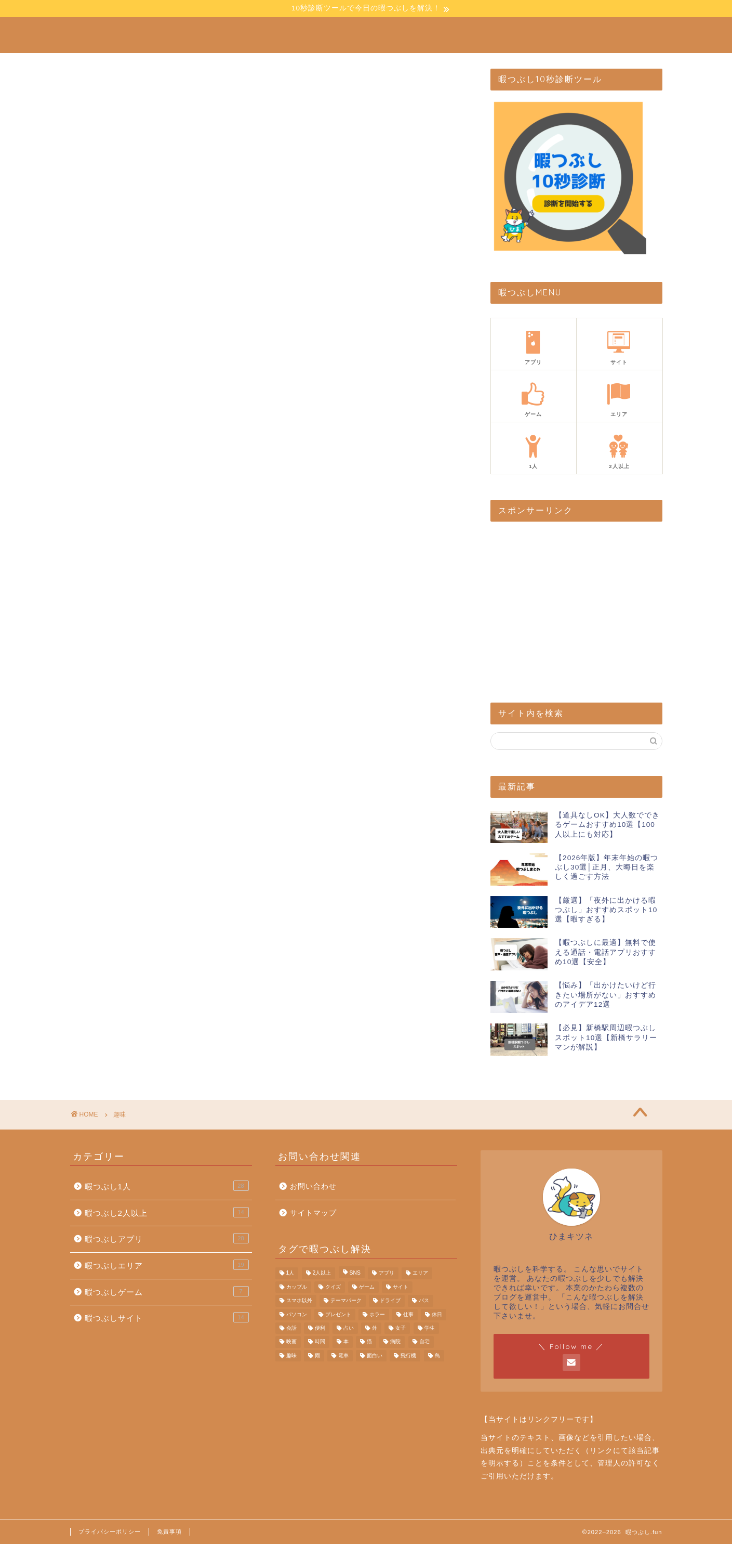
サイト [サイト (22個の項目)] (400, 1287)
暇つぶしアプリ (167, 1238)
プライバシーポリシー (109, 1531)
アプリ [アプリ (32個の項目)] (386, 1273)
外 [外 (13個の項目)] (374, 1328)
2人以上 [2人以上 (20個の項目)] (322, 1273)
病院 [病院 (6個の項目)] (395, 1342)
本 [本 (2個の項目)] (346, 1342)
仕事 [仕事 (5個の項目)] (408, 1314)
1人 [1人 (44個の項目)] (290, 1273)
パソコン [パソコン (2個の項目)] (296, 1314)
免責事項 (169, 1531)
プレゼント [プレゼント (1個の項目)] (338, 1314)
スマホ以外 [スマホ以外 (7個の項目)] (299, 1301)
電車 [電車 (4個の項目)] (343, 1355)
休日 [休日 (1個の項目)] (437, 1314)
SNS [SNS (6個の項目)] (355, 1273)
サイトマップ (313, 1213)
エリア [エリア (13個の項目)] (420, 1273)
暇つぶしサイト (167, 1317)
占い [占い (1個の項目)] (348, 1328)
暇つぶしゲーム (167, 1291)
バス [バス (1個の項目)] (424, 1301)
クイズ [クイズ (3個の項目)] (333, 1287)
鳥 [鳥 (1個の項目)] (437, 1355)
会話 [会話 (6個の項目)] (291, 1328)
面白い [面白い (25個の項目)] (374, 1355)
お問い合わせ (313, 1186)
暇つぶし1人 (167, 1185)
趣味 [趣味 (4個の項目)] (291, 1355)
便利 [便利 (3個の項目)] (320, 1328)
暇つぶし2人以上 (167, 1212)
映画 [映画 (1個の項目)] (291, 1342)
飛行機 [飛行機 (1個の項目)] (408, 1355)
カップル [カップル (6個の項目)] (296, 1287)
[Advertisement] (568, 610)
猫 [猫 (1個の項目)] (369, 1342)
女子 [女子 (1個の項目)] (400, 1328)
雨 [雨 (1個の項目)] (317, 1355)
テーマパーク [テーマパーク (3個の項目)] (346, 1301)
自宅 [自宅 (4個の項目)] (424, 1342)
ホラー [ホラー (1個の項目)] (377, 1314)
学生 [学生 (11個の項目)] (429, 1328)
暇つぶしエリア (167, 1265)
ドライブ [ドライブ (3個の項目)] (390, 1301)
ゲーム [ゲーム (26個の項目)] (367, 1287)
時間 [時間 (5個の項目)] (320, 1342)
